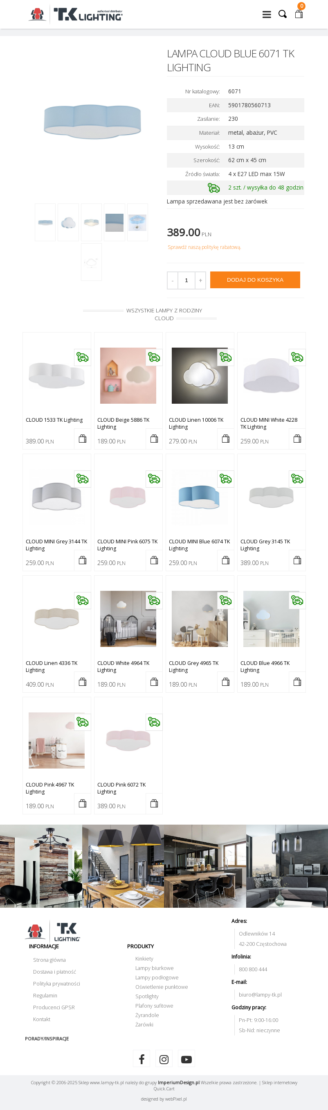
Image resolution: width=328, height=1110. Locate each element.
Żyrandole (147, 1015)
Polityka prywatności (56, 983)
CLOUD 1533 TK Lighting (54, 419)
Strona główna (49, 959)
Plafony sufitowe (154, 1005)
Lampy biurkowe (154, 968)
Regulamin (45, 995)
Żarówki (144, 1024)
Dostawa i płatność (54, 971)
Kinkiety (144, 958)
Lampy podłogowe (157, 977)
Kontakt (41, 1019)
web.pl (176, 1099)
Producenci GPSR (54, 1007)
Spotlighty (147, 996)
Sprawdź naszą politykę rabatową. (204, 247)
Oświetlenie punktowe (161, 986)
